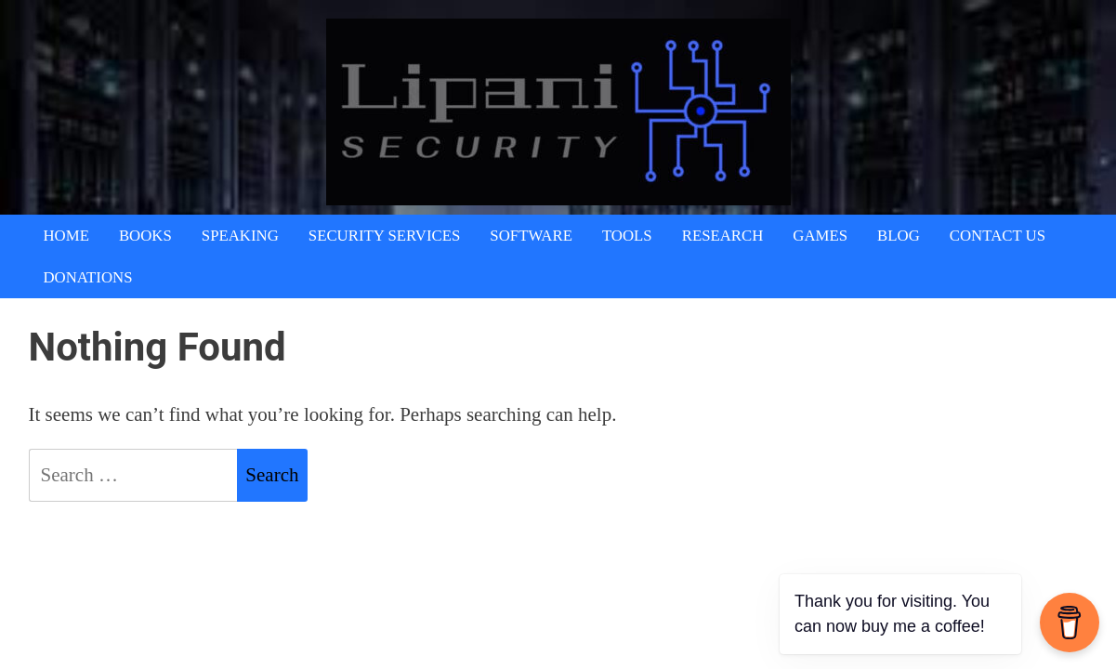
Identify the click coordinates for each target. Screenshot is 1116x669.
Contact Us (997, 235)
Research (723, 235)
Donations (88, 277)
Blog (898, 235)
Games (820, 235)
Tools (627, 235)
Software (531, 235)
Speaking (240, 235)
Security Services (385, 235)
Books (145, 235)
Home (66, 235)
